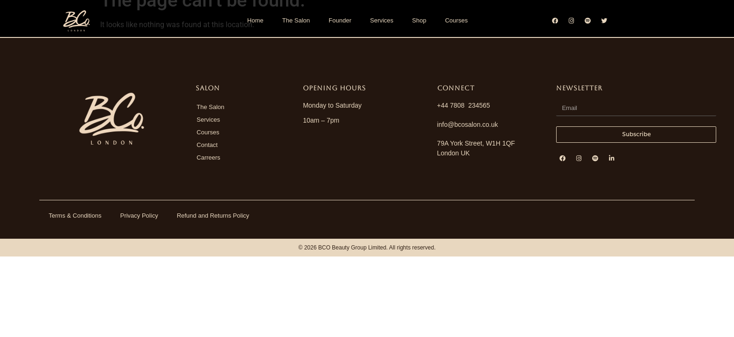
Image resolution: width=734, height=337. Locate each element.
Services (381, 20)
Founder (340, 20)
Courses (456, 20)
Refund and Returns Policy (213, 215)
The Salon (296, 20)
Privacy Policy (139, 215)
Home (255, 20)
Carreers (208, 157)
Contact (207, 144)
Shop (419, 20)
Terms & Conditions (75, 215)
